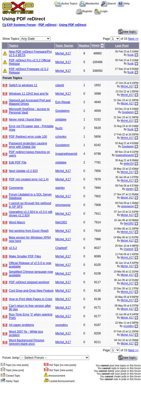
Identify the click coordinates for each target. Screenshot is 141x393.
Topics (13, 45)
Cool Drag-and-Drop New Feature (31, 290)
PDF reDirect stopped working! (29, 282)
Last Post (122, 45)
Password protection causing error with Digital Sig (28, 145)
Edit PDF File (18, 162)
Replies (84, 45)
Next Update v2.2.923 (23, 171)
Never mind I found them (25, 119)
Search (108, 3)
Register (84, 11)
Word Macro (17, 222)
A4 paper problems (21, 325)
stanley (60, 188)
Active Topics (65, 3)
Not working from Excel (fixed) (29, 231)
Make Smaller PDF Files (25, 256)
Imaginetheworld (66, 154)
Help (123, 3)
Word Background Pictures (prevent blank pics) (26, 342)
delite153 (129, 163)
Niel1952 (61, 222)
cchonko (61, 136)
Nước (130, 54)
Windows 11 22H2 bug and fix (28, 93)
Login (100, 11)
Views (95, 45)
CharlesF (61, 248)
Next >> (133, 38)
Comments (16, 188)
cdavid (59, 85)
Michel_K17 (63, 53)
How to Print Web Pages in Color (30, 299)
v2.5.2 (13, 248)
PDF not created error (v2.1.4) (29, 179)
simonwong (62, 205)
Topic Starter (64, 45)
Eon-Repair (62, 102)
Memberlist (89, 3)
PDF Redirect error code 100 (28, 136)
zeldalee (61, 119)
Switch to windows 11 (23, 85)
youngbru (61, 325)
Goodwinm (62, 111)
